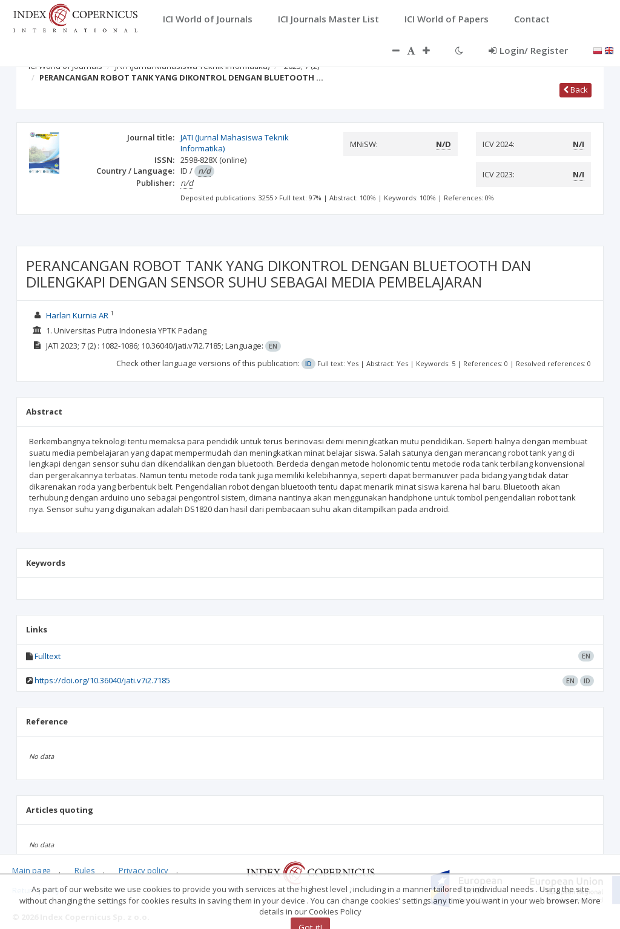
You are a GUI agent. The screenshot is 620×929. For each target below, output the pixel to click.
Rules (84, 870)
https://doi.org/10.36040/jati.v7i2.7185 (102, 680)
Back (575, 89)
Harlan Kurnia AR (77, 315)
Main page (31, 870)
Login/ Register (528, 50)
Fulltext (48, 656)
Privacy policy (143, 870)
